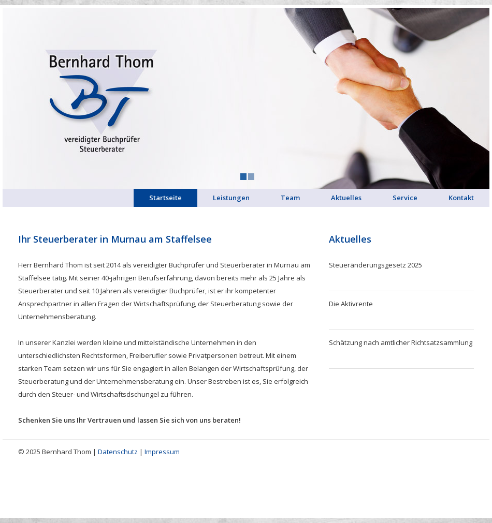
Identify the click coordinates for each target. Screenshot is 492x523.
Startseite (165, 197)
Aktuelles (346, 197)
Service (405, 197)
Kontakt (461, 197)
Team (290, 197)
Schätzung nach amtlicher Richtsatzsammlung (400, 342)
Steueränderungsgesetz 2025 (375, 265)
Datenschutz (118, 451)
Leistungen (231, 197)
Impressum (162, 451)
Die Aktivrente (351, 303)
